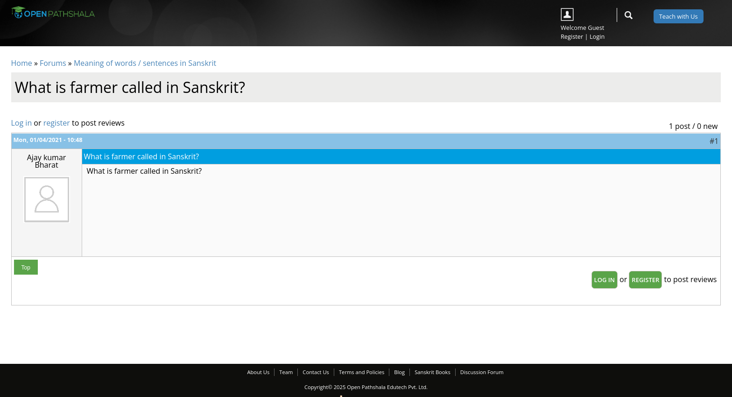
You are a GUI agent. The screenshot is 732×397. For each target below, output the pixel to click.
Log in (21, 123)
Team (286, 372)
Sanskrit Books (432, 372)
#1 (714, 141)
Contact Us (316, 372)
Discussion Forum (482, 372)
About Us (258, 372)
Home (21, 63)
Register (572, 36)
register (56, 123)
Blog (399, 372)
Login (597, 36)
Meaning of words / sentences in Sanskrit (145, 63)
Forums (53, 63)
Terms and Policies (361, 372)
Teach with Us (678, 16)
